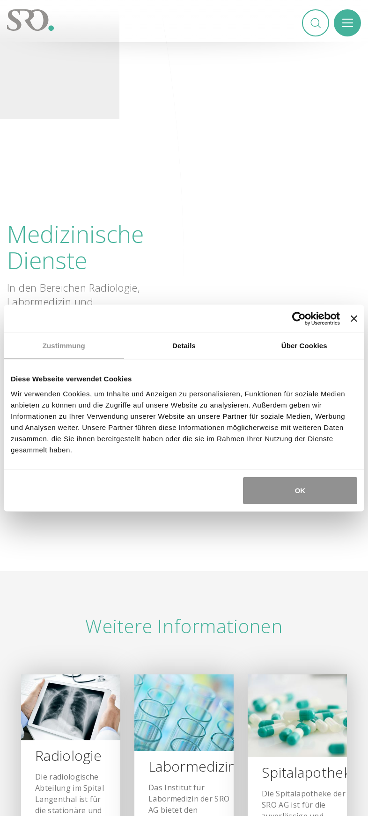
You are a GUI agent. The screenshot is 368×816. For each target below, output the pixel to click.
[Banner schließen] (354, 318)
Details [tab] (184, 346)
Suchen (315, 22)
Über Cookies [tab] (304, 346)
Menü (347, 22)
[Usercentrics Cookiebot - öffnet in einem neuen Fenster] (299, 319)
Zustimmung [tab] (64, 346)
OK (300, 490)
